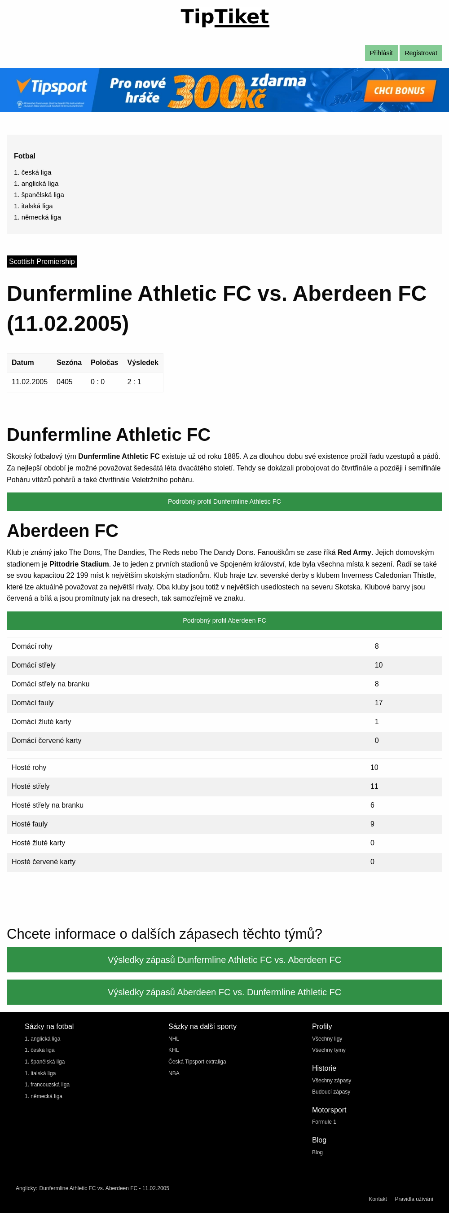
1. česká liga (32, 172)
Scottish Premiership (42, 261)
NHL (173, 1039)
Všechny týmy (329, 1050)
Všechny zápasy (331, 1080)
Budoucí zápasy (331, 1092)
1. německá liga (37, 217)
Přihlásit (381, 53)
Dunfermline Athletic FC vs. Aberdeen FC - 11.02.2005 (104, 1188)
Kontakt (378, 1199)
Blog (317, 1152)
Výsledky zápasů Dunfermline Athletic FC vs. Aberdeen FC (224, 960)
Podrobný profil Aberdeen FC (224, 620)
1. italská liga (33, 206)
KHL (173, 1050)
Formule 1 (324, 1122)
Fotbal (24, 156)
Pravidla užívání (414, 1199)
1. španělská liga (39, 194)
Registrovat (421, 53)
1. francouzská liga (47, 1084)
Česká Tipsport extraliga (197, 1062)
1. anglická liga (36, 183)
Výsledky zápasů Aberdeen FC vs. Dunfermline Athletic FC (224, 992)
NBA (174, 1073)
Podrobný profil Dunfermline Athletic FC (224, 501)
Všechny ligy (327, 1039)
